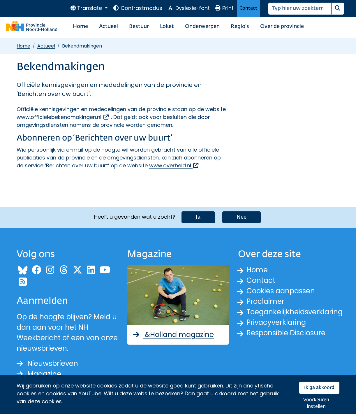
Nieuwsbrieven (47, 363)
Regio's (240, 26)
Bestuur (139, 26)
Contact (248, 8)
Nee (241, 217)
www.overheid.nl (174, 165)
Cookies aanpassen (280, 291)
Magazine (39, 374)
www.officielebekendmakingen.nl (63, 117)
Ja (198, 217)
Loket (167, 26)
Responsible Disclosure (285, 333)
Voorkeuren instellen (316, 403)
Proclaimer (265, 301)
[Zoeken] (300, 9)
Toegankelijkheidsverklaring (294, 312)
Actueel (108, 26)
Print (224, 8)
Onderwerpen (202, 26)
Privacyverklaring (276, 322)
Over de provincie (282, 26)
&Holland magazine (173, 334)
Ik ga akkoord (319, 387)
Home (80, 26)
